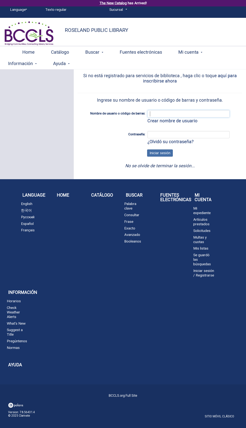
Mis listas (200, 248)
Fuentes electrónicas (141, 62)
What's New (16, 323)
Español (27, 223)
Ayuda (15, 365)
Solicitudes (201, 231)
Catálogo (60, 62)
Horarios (14, 301)
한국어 (26, 210)
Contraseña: (136, 134)
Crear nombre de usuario (172, 120)
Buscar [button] (94, 62)
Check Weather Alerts (13, 312)
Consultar (131, 215)
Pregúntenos (17, 341)
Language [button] (33, 195)
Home (28, 62)
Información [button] (21, 292)
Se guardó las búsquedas (202, 259)
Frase (128, 221)
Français (28, 230)
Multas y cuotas (200, 239)
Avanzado (132, 234)
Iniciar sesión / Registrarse (203, 273)
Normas (13, 348)
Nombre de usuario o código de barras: (117, 113)
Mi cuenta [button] (190, 62)
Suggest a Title (15, 332)
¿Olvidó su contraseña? (170, 141)
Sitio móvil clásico (219, 416)
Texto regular (56, 9)
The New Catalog (113, 3)
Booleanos (132, 241)
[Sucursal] (117, 9)
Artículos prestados (201, 221)
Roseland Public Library (96, 30)
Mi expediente (202, 210)
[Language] (18, 9)
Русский (27, 217)
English (26, 204)
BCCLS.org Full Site (123, 395)
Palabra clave (130, 206)
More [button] (227, 63)
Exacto (129, 228)
